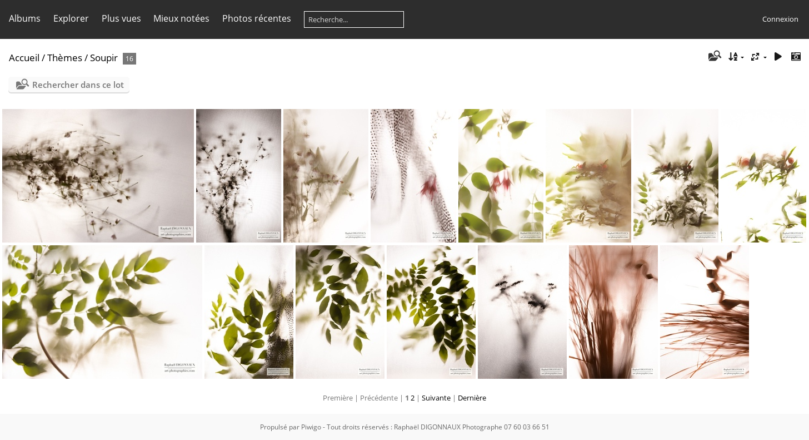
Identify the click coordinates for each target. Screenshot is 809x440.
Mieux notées (181, 18)
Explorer (71, 18)
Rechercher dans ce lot (78, 84)
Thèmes (64, 57)
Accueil (24, 57)
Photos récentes (256, 18)
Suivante (436, 398)
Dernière (472, 398)
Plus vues (121, 18)
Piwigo (311, 427)
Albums (25, 18)
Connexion (780, 19)
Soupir (104, 57)
